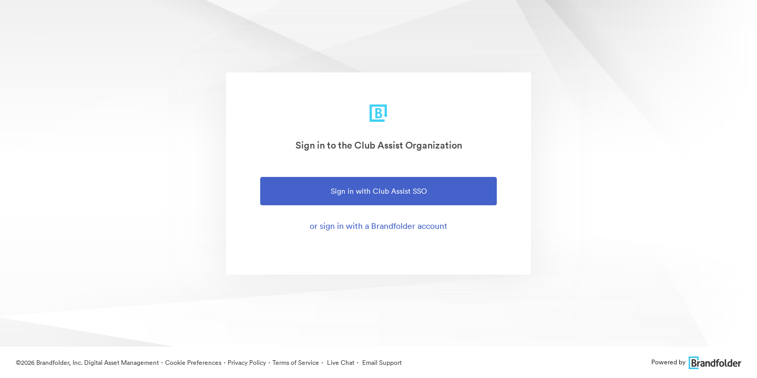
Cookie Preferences (193, 362)
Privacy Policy (247, 362)
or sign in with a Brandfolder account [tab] (378, 225)
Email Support (381, 362)
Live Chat (339, 362)
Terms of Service (295, 362)
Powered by (696, 362)
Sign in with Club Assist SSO (379, 191)
